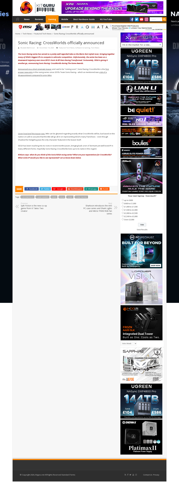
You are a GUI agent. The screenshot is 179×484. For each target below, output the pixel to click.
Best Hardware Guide (84, 19)
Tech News (27, 33)
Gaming (52, 19)
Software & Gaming (82, 48)
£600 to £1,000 (130, 203)
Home (17, 19)
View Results (142, 229)
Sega (62, 197)
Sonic (70, 197)
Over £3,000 (129, 219)
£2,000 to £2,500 (130, 213)
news (54, 197)
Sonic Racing (81, 197)
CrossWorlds (27, 197)
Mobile (64, 19)
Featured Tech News (43, 33)
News (27, 19)
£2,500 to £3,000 (130, 216)
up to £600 (128, 200)
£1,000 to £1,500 (130, 206)
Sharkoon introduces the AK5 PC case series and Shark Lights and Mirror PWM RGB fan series (97, 208)
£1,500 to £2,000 (130, 210)
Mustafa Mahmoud (27, 48)
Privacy (156, 474)
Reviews (39, 19)
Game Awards (42, 197)
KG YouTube (106, 19)
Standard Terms (68, 474)
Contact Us (147, 474)
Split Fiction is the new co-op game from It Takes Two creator (35, 207)
